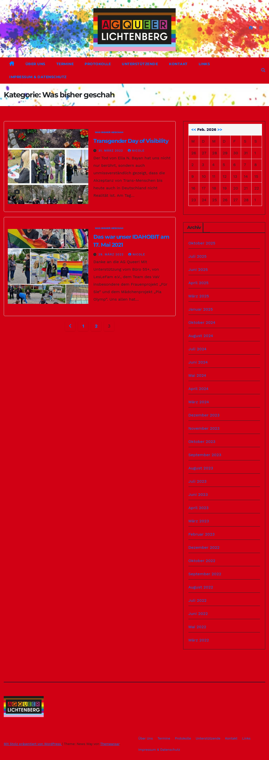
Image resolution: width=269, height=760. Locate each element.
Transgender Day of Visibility (130, 141)
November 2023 (204, 428)
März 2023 (198, 521)
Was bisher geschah (109, 132)
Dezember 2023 (204, 415)
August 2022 (200, 587)
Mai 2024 (197, 375)
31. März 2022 (111, 150)
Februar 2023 (201, 534)
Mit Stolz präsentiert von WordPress (33, 744)
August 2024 (200, 335)
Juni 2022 (198, 613)
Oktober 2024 (201, 322)
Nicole (136, 150)
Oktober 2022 (201, 560)
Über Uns (35, 64)
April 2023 (198, 507)
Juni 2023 (198, 494)
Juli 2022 (197, 600)
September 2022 (204, 573)
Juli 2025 (197, 256)
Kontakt (178, 64)
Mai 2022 (197, 626)
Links (204, 64)
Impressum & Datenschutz (38, 77)
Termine (65, 64)
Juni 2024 (198, 362)
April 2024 (198, 388)
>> (219, 129)
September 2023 (204, 454)
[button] (263, 70)
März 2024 (198, 401)
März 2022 (198, 640)
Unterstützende (140, 64)
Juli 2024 (197, 349)
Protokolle (98, 64)
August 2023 (200, 468)
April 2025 (198, 282)
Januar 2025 (200, 309)
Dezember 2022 (204, 547)
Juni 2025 (198, 269)
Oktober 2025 (201, 243)
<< (193, 129)
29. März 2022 (111, 254)
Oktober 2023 (201, 441)
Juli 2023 (197, 481)
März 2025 (198, 296)
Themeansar (110, 744)
